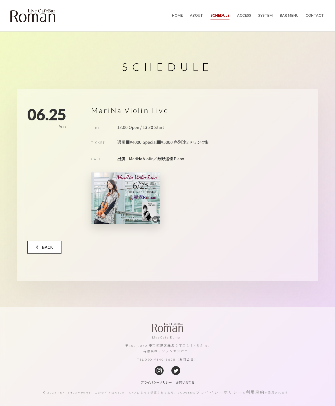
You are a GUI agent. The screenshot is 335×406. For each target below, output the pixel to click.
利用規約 (255, 392)
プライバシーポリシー (219, 392)
